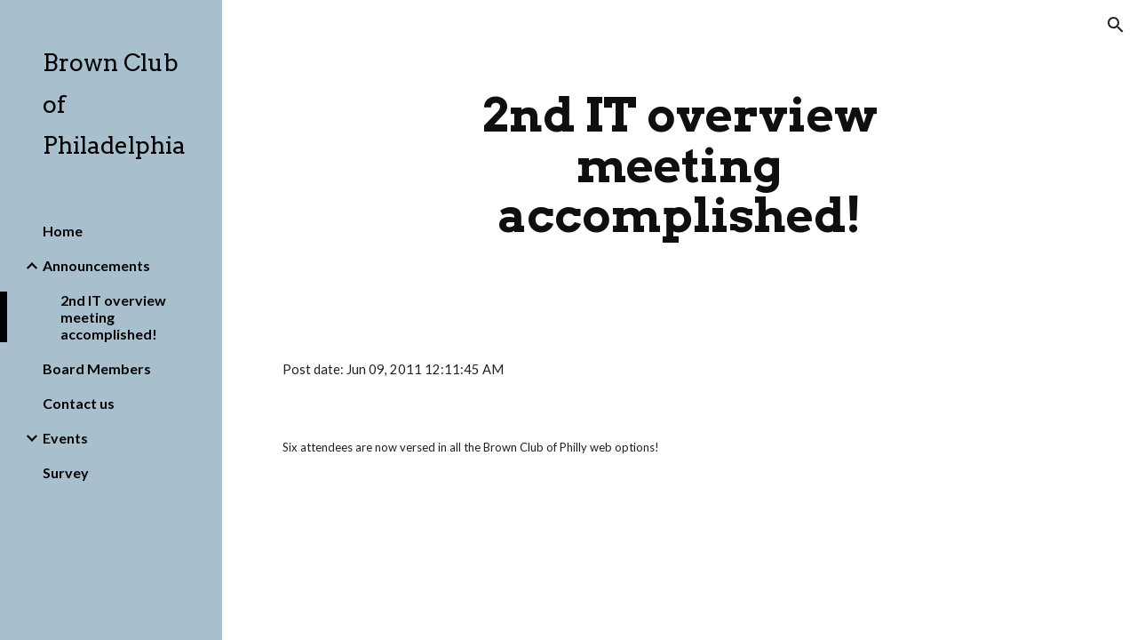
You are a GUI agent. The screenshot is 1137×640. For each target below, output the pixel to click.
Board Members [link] (97, 368)
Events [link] (65, 437)
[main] (679, 165)
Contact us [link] (79, 403)
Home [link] (63, 230)
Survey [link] (66, 472)
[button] (1115, 25)
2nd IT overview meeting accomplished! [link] (113, 317)
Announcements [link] (96, 265)
